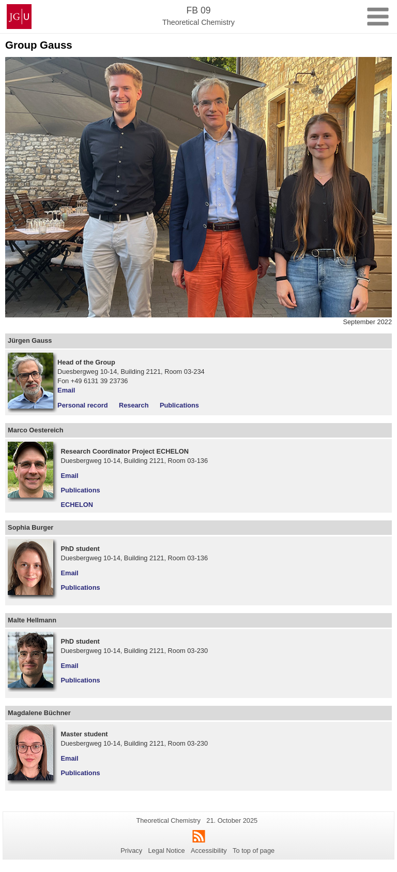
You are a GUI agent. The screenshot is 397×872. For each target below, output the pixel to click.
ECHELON (77, 504)
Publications (179, 405)
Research (134, 405)
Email (66, 390)
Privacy (131, 850)
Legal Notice (166, 850)
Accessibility (209, 850)
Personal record (82, 405)
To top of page (253, 850)
